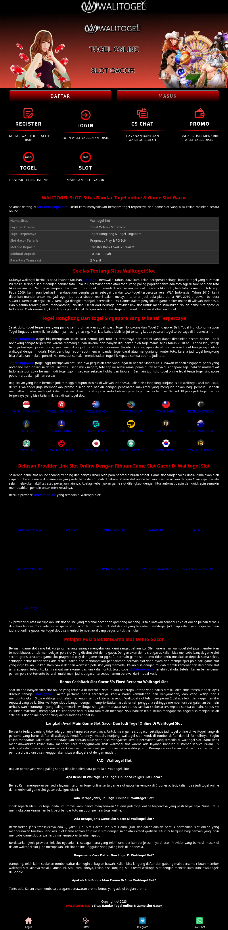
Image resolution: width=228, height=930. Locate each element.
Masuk (167, 96)
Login (28, 923)
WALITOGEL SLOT (79, 905)
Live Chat (199, 923)
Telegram (142, 923)
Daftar (86, 923)
